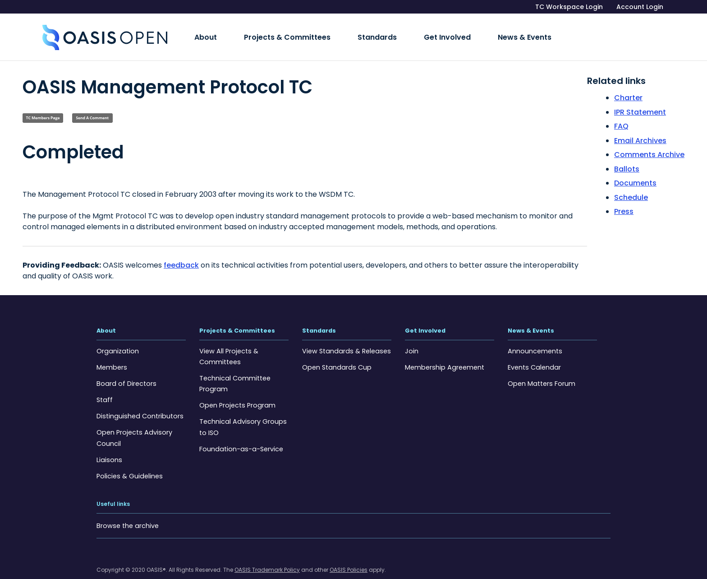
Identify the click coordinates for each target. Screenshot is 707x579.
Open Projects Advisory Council (132, 424)
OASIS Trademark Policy (267, 556)
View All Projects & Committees (227, 343)
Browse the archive (126, 511)
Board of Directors (124, 370)
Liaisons (108, 445)
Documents (635, 170)
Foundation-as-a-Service (239, 435)
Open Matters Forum (541, 370)
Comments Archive (649, 142)
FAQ (621, 113)
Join (411, 337)
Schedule (631, 185)
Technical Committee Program (234, 370)
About (199, 31)
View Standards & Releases (344, 337)
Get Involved (398, 31)
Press (624, 199)
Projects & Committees (266, 31)
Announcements (534, 337)
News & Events (461, 31)
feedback (181, 252)
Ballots (626, 156)
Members (111, 353)
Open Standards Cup (335, 353)
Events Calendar (533, 353)
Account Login (639, 6)
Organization (116, 337)
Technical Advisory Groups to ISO (241, 413)
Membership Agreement (443, 353)
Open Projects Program (236, 391)
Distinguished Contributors (138, 402)
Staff (104, 386)
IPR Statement (640, 99)
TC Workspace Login (569, 6)
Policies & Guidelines (128, 462)
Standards (342, 31)
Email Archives (640, 128)
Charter (628, 85)
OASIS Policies (348, 556)
